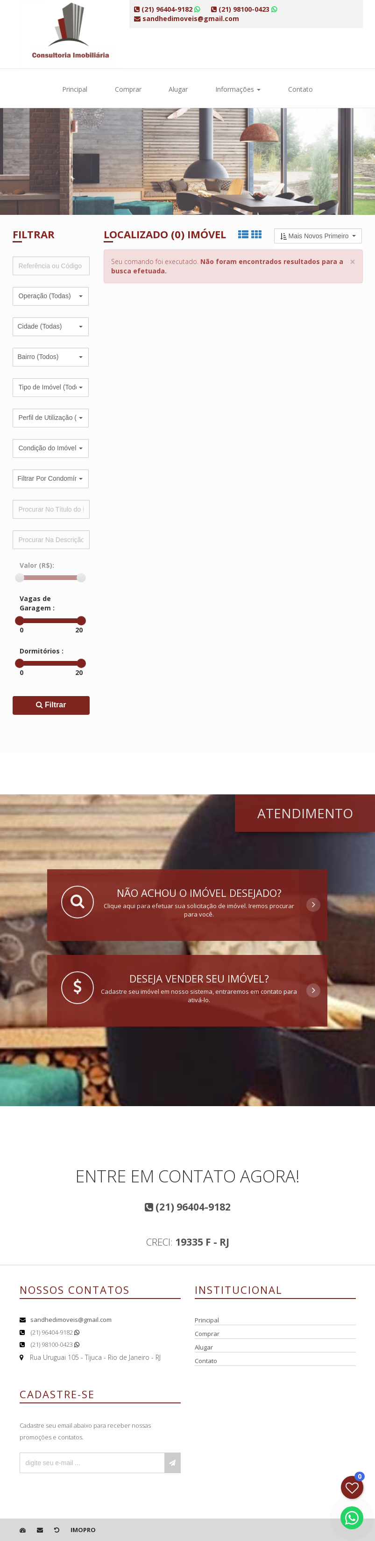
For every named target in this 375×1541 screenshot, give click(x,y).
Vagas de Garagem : (37, 603)
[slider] (19, 577)
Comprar (128, 89)
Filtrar (51, 705)
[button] (51, 296)
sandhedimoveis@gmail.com (71, 1319)
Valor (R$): (37, 565)
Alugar (178, 89)
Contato (300, 89)
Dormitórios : (42, 650)
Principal (74, 89)
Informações (238, 89)
